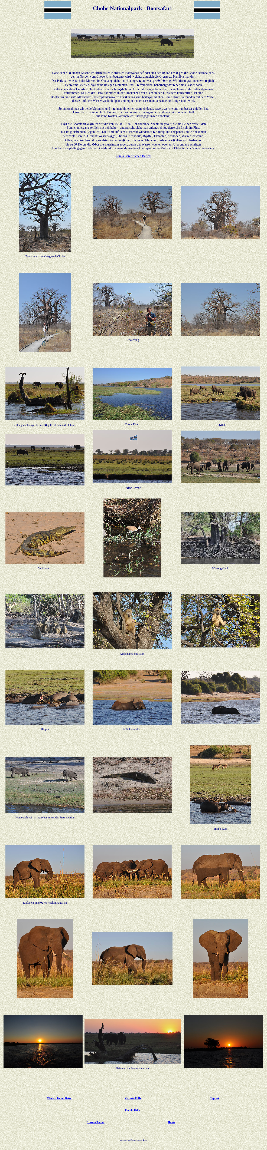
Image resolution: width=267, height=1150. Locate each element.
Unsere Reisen (96, 1122)
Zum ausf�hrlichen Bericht (133, 156)
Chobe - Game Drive (59, 1098)
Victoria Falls (133, 1098)
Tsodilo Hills (132, 1110)
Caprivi (214, 1098)
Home (171, 1122)
